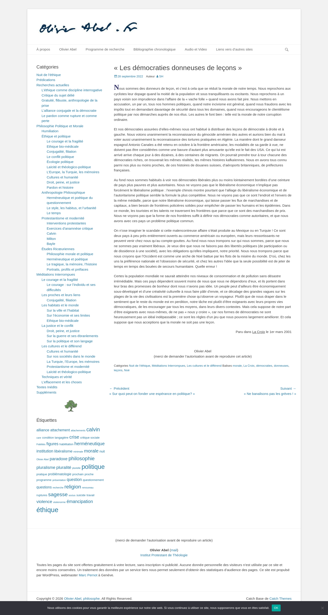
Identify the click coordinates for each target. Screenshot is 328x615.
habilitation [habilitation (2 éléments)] (66, 444)
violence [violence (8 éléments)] (44, 501)
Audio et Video (196, 49)
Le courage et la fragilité (65, 141)
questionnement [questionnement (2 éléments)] (93, 480)
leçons (118, 370)
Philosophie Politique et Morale (59, 126)
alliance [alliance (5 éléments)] (42, 430)
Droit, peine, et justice (63, 182)
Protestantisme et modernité (63, 218)
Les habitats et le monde (60, 305)
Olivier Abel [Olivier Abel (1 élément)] (42, 459)
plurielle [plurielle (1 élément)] (76, 468)
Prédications (45, 80)
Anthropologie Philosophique (63, 192)
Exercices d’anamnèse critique (70, 228)
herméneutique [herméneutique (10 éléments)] (89, 443)
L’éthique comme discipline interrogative (72, 90)
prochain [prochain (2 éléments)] (78, 474)
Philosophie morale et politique (70, 254)
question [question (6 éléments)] (74, 479)
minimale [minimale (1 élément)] (78, 451)
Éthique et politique (56, 136)
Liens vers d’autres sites (234, 49)
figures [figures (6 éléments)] (52, 444)
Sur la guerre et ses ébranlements (72, 336)
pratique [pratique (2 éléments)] (41, 474)
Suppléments (46, 392)
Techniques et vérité (57, 377)
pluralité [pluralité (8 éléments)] (63, 467)
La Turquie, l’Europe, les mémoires (73, 361)
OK (276, 608)
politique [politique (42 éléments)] (93, 466)
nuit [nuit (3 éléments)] (102, 451)
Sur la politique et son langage (70, 341)
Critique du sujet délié (58, 95)
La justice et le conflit (57, 326)
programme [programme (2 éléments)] (43, 480)
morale (237, 365)
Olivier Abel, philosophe (82, 598)
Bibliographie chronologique (154, 49)
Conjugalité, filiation (61, 151)
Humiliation (50, 131)
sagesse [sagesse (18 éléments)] (58, 494)
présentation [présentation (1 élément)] (59, 480)
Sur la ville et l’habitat (63, 310)
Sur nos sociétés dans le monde (71, 356)
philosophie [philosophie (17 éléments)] (82, 458)
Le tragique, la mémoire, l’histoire (72, 264)
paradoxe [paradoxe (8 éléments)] (58, 458)
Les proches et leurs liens (61, 295)
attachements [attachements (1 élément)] (78, 430)
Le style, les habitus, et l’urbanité (71, 208)
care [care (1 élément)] (38, 437)
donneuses (281, 365)
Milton (51, 239)
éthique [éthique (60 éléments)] (47, 509)
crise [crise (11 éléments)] (74, 437)
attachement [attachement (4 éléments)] (60, 430)
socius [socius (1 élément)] (72, 495)
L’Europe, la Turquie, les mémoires (73, 172)
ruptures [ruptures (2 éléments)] (41, 495)
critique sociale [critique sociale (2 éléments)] (90, 437)
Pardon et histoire (60, 187)
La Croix (248, 365)
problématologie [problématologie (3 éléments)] (60, 474)
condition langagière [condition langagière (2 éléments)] (55, 437)
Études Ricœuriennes (58, 249)
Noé (127, 370)
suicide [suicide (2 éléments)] (81, 495)
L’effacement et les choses (62, 382)
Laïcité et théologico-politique (69, 167)
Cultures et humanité (62, 177)
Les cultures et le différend (204, 365)
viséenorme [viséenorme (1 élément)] (59, 502)
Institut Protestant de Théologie (163, 555)
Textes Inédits (46, 387)
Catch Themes (280, 598)
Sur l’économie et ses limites (68, 315)
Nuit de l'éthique (139, 365)
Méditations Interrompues (168, 365)
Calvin (51, 233)
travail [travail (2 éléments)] (90, 495)
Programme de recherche (105, 49)
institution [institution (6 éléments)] (44, 451)
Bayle (51, 244)
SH (161, 76)
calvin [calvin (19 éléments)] (93, 429)
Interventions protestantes (66, 223)
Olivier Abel (68, 49)
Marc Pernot (88, 575)
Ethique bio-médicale (63, 146)
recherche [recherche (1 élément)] (58, 487)
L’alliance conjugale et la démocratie (69, 110)
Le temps (54, 213)
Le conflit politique (60, 157)
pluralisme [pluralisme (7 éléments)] (45, 467)
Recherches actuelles (52, 85)
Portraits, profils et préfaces (67, 269)
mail (174, 550)
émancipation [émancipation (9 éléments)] (80, 501)
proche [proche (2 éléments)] (89, 474)
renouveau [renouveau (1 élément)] (87, 487)
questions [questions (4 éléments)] (44, 487)
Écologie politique (60, 162)
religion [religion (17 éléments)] (72, 487)
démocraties (264, 365)
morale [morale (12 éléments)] (91, 450)
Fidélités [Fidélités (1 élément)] (41, 444)
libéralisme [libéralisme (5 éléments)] (63, 451)
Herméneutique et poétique (67, 259)
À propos (43, 49)
